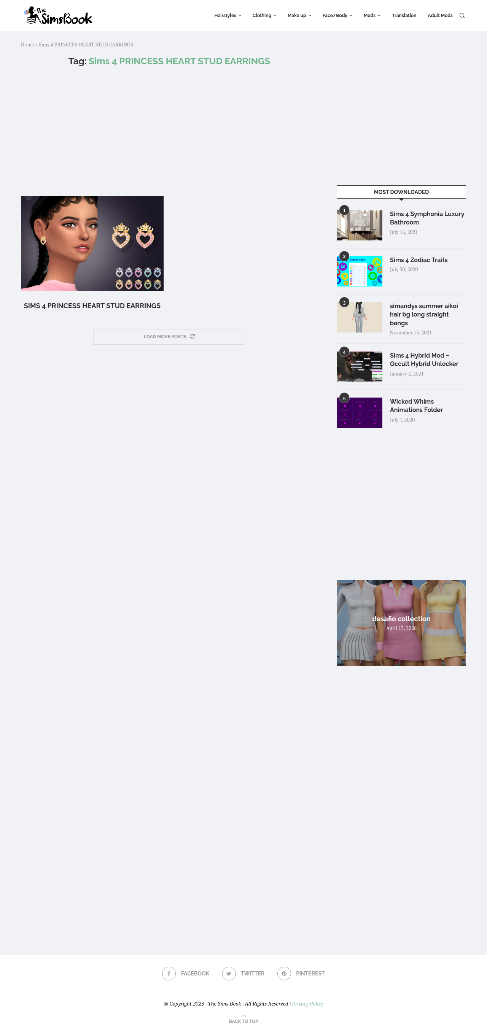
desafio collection (401, 619)
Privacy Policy (307, 1003)
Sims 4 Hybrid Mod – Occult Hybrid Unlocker (424, 360)
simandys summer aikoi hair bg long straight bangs (424, 314)
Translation (404, 15)
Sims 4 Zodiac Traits (419, 260)
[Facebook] (185, 973)
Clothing (262, 15)
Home (27, 44)
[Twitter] (243, 973)
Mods (370, 15)
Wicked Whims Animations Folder (416, 406)
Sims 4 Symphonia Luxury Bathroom (427, 218)
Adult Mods (440, 15)
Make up (297, 15)
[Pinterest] (301, 973)
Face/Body (335, 15)
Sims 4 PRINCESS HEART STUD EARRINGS (92, 306)
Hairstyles (225, 15)
